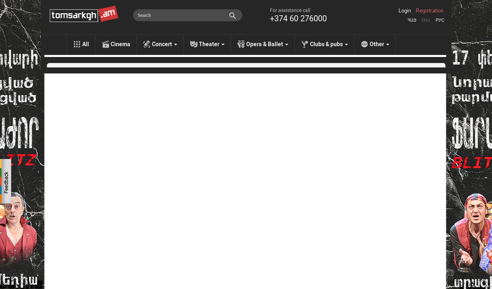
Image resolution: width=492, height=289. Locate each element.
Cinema (120, 44)
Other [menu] (379, 44)
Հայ (411, 20)
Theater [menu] (212, 44)
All (85, 44)
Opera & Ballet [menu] (267, 44)
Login (405, 11)
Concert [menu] (164, 44)
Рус (439, 20)
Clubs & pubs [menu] (329, 44)
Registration (429, 11)
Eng (425, 20)
